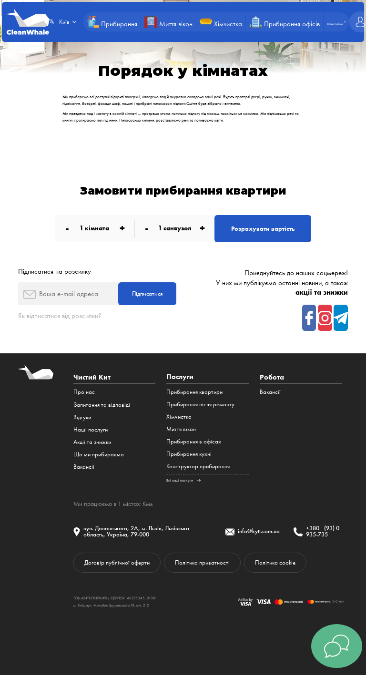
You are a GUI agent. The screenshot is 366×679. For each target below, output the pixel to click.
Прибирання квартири (194, 394)
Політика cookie (284, 566)
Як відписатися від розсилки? (60, 317)
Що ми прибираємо (98, 456)
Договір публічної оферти (119, 566)
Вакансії (83, 469)
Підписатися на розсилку (54, 272)
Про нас (84, 394)
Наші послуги (90, 431)
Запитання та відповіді (101, 407)
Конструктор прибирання (198, 469)
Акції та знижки (92, 444)
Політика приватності (207, 566)
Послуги (179, 379)
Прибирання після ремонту (200, 407)
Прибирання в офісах (193, 444)
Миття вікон (181, 431)
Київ (148, 506)
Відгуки (82, 419)
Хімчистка (179, 419)
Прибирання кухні (189, 456)
